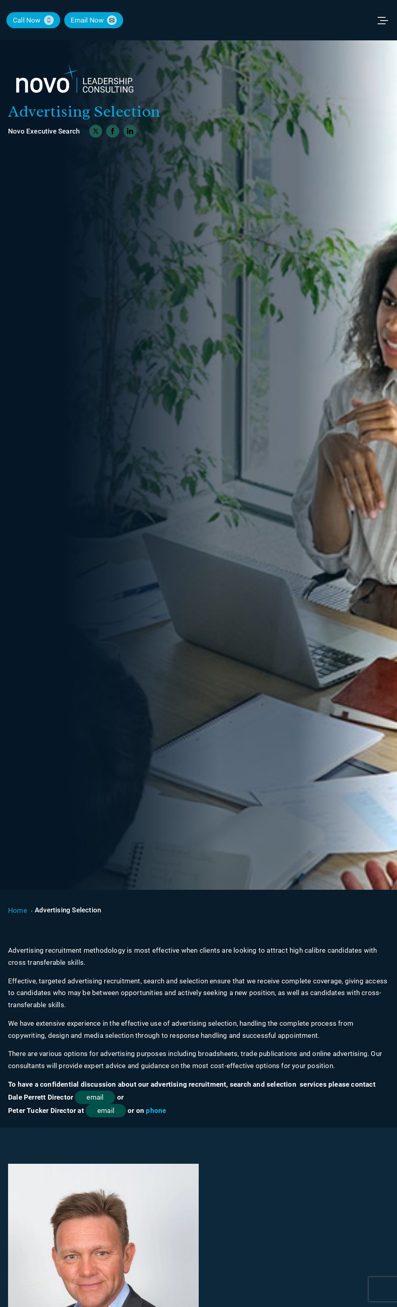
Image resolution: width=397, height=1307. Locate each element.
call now (27, 20)
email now (87, 20)
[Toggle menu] (386, 20)
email (94, 1097)
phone (156, 1110)
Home (17, 910)
